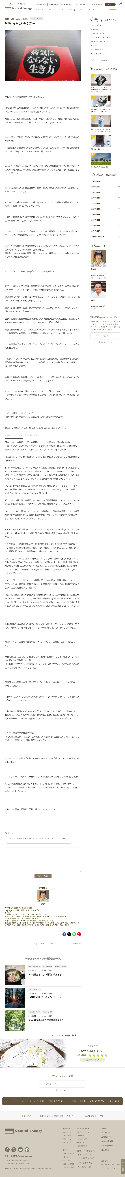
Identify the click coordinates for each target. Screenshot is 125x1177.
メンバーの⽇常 (97, 50)
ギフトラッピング (74, 1116)
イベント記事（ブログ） (86, 1158)
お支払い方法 (45, 1116)
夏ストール (67, 1135)
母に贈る (66, 1157)
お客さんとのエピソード (100, 37)
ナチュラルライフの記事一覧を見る (66, 1035)
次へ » (52, 944)
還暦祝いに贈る (68, 1164)
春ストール (67, 1132)
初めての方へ (96, 25)
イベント (94, 46)
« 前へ (33, 944)
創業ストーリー (83, 1142)
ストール (94, 29)
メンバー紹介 (82, 1139)
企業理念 (81, 1135)
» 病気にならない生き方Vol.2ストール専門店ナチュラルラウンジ (41, 838)
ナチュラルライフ (37, 18)
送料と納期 (58, 1116)
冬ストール (67, 1142)
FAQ (101, 1116)
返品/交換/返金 (90, 1116)
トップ (43, 944)
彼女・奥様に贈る (69, 1154)
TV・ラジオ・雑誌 (84, 1167)
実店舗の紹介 (82, 1146)
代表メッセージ (83, 1132)
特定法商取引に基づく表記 (110, 1164)
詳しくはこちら (104, 342)
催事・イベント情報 (85, 1155)
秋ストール (67, 1139)
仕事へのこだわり (61, 966)
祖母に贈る (67, 1160)
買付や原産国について (99, 42)
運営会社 (104, 1161)
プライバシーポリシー (109, 1168)
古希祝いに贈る (68, 1167)
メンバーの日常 (47, 966)
